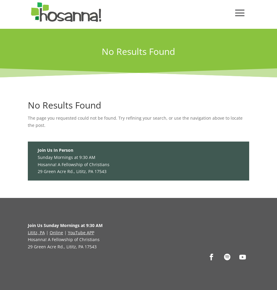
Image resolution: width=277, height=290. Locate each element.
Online (56, 232)
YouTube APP (81, 232)
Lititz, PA (36, 232)
